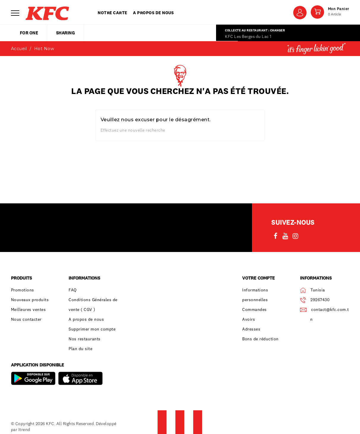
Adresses (251, 329)
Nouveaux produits (30, 299)
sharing (65, 33)
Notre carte (112, 12)
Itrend (24, 429)
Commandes (254, 309)
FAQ (73, 290)
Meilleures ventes (28, 309)
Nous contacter (26, 319)
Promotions (22, 290)
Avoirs (248, 319)
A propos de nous (153, 12)
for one (29, 33)
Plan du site (80, 348)
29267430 (319, 299)
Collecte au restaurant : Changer (255, 30)
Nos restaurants (85, 339)
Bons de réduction (260, 339)
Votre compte (258, 278)
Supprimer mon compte (92, 329)
